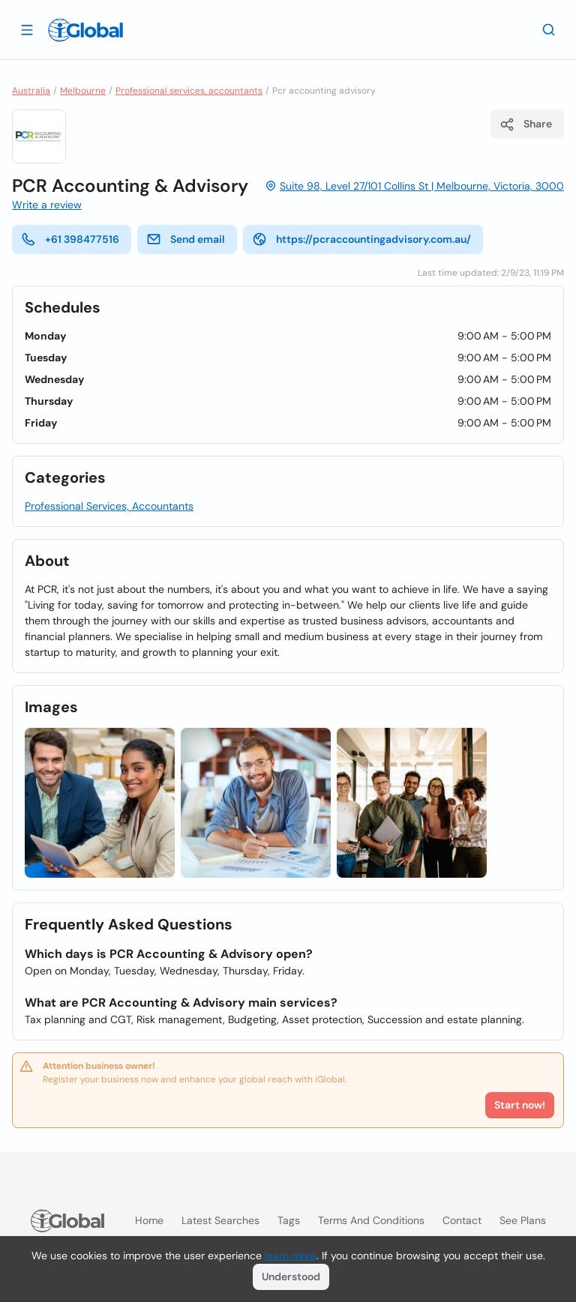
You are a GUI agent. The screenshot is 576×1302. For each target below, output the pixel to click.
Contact (462, 1220)
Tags (289, 1220)
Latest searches (221, 1220)
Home (149, 1220)
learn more (290, 1255)
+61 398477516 (70, 239)
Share (526, 124)
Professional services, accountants (189, 91)
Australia (31, 91)
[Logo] (85, 30)
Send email (185, 239)
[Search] (549, 29)
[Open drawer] (27, 29)
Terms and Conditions (371, 1220)
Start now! (519, 1105)
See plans (523, 1220)
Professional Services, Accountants (109, 506)
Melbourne (83, 91)
